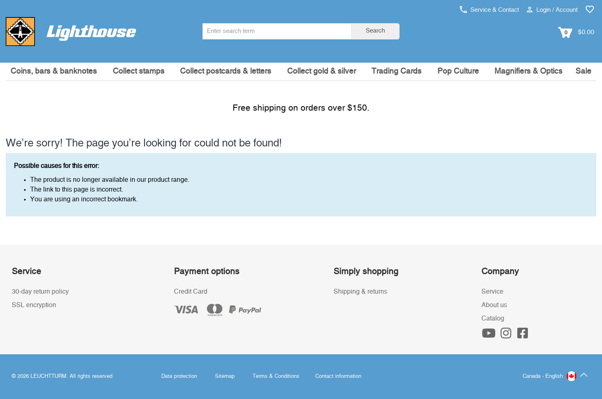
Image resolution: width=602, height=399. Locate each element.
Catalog (492, 318)
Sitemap (225, 376)
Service (492, 291)
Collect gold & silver (321, 71)
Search (375, 31)
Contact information (338, 376)
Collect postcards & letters (225, 71)
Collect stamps (139, 71)
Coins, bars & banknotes (54, 71)
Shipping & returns (360, 291)
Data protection (179, 376)
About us (494, 305)
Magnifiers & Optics (528, 71)
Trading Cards (396, 71)
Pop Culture (458, 71)
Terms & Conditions (276, 376)
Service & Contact (489, 10)
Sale (583, 71)
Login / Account (552, 10)
